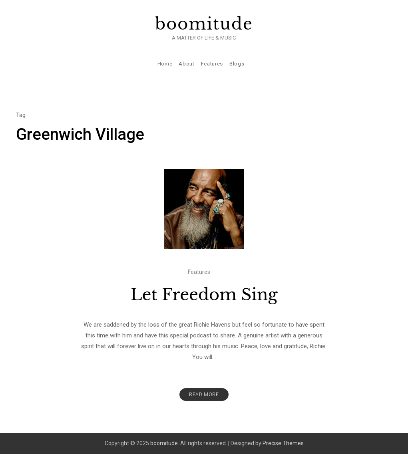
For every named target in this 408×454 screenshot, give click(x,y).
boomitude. (164, 443)
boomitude (204, 24)
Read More (204, 394)
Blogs (236, 64)
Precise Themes (283, 443)
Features (212, 64)
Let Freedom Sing (203, 295)
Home (165, 64)
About (186, 64)
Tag (21, 115)
